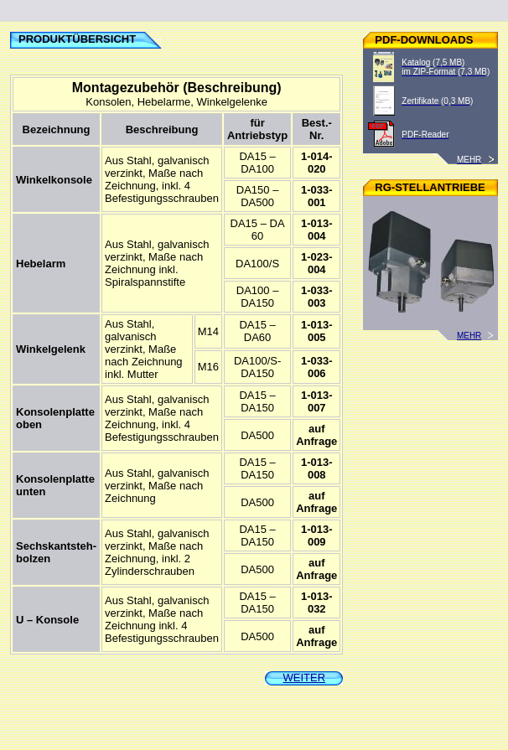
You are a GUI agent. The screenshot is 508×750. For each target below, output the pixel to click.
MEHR (477, 335)
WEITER (304, 677)
